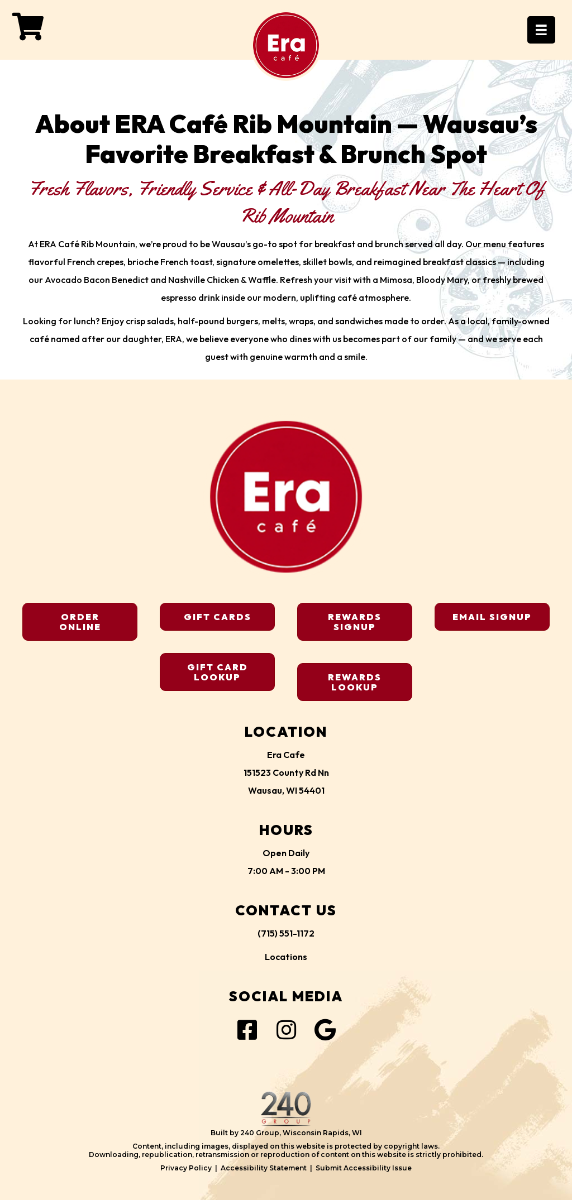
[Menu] (541, 30)
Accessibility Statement (264, 1168)
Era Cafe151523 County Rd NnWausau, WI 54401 (286, 772)
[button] (28, 26)
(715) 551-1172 (286, 933)
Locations (286, 956)
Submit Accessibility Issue (364, 1168)
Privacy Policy (186, 1168)
